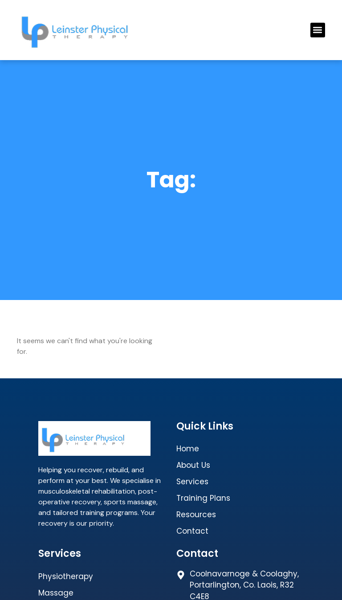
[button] (317, 30)
